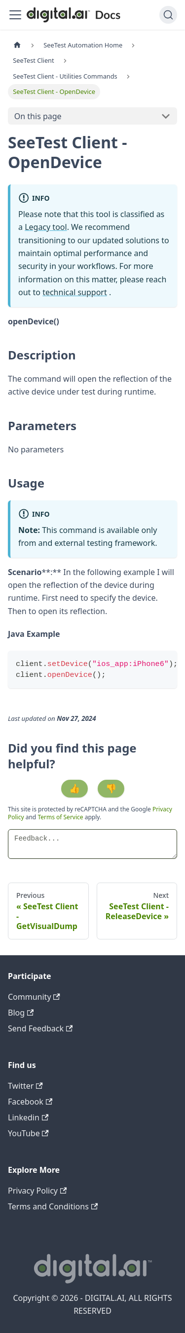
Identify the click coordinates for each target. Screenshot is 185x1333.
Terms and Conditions (53, 1206)
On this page (38, 116)
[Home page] (17, 45)
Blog (21, 1012)
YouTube (28, 1133)
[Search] (168, 15)
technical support (74, 292)
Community (34, 996)
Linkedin (28, 1117)
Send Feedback (40, 1028)
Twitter (25, 1085)
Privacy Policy (37, 1190)
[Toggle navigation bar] (15, 14)
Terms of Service (60, 817)
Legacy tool (46, 227)
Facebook (30, 1101)
